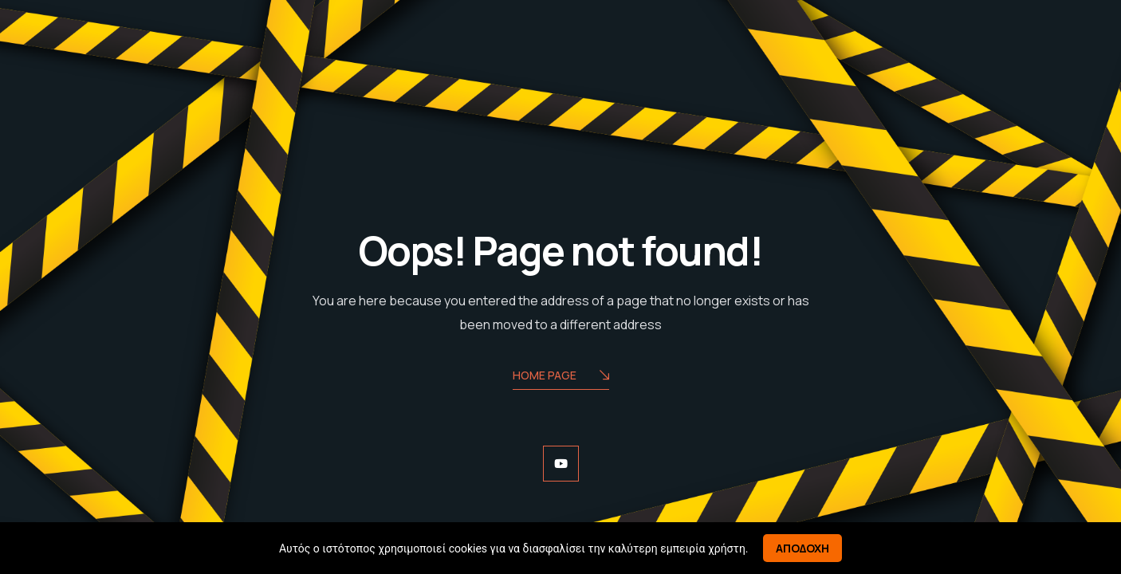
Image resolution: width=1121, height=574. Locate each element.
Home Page (561, 377)
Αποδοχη (802, 548)
